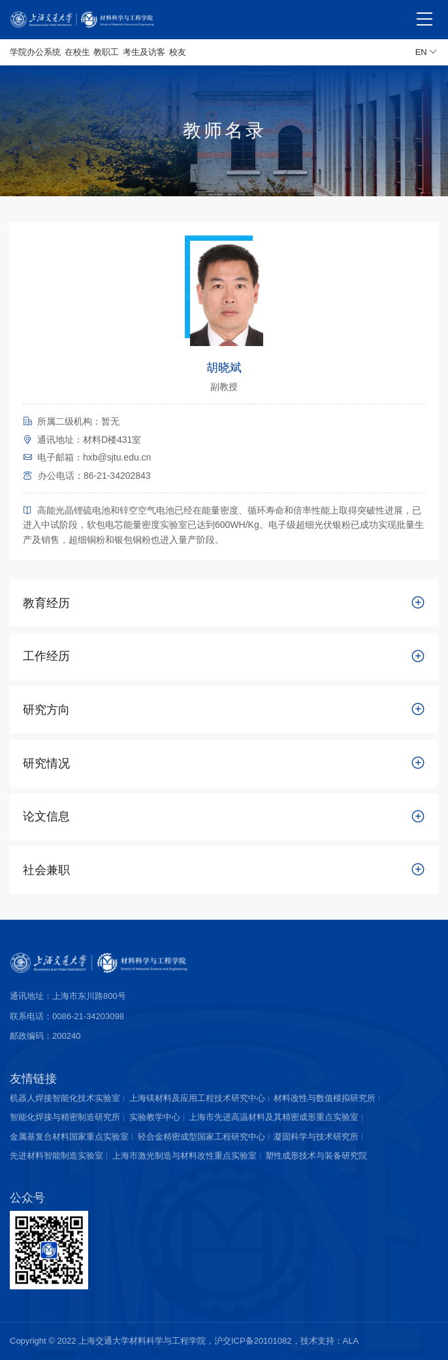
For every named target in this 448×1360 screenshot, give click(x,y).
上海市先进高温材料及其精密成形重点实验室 (274, 1117)
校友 (177, 52)
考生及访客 (144, 52)
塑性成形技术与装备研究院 (316, 1155)
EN (426, 52)
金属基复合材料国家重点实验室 (69, 1137)
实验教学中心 (154, 1117)
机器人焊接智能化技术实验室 (65, 1098)
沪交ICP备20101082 (253, 1341)
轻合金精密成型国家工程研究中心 (201, 1137)
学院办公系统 (35, 52)
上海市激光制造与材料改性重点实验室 (184, 1155)
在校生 (77, 52)
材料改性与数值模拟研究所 (325, 1098)
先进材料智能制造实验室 (56, 1155)
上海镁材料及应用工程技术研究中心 (197, 1098)
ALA (351, 1341)
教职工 (106, 52)
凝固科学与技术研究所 (316, 1137)
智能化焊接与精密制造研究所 (65, 1117)
